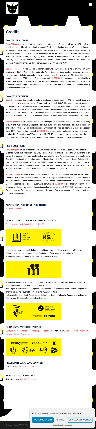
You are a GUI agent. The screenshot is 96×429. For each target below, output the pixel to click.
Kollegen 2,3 (11, 334)
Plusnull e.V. (84, 331)
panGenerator (28, 367)
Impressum (68, 425)
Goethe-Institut (71, 331)
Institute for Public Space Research (36, 331)
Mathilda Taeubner (13, 209)
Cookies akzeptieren (42, 420)
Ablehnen (60, 420)
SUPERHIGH (57, 78)
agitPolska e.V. (23, 334)
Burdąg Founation (13, 331)
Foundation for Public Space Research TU (23, 224)
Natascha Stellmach (27, 379)
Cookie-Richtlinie (58, 425)
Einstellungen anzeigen (80, 420)
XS (43, 224)
